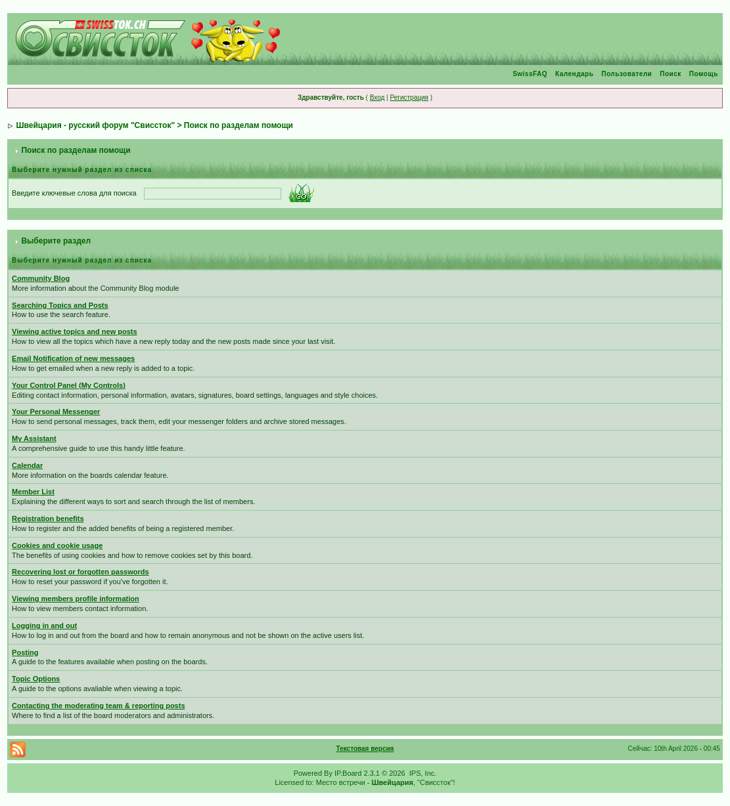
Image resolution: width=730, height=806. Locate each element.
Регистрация (409, 97)
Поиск (670, 73)
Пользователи (626, 73)
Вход (377, 97)
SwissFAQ (530, 73)
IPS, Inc (422, 773)
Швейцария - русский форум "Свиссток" (95, 125)
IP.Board (347, 773)
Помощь (703, 73)
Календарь (574, 73)
